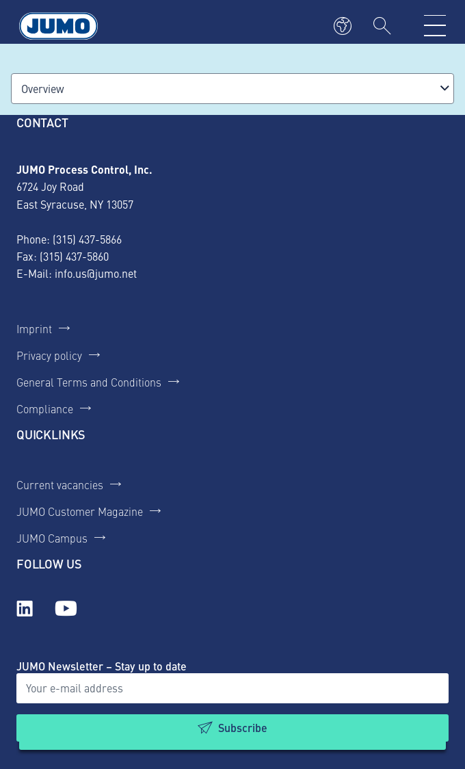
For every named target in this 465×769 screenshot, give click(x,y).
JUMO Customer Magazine (79, 511)
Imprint (34, 328)
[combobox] (232, 88)
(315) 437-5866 (87, 238)
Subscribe (242, 727)
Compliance (44, 408)
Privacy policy (49, 355)
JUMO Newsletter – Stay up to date (101, 666)
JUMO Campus (52, 537)
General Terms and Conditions (88, 381)
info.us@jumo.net (96, 273)
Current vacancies (59, 484)
